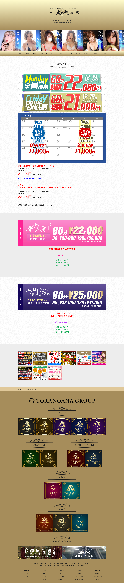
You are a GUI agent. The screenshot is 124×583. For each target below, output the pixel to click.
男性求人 (26, 581)
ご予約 (44, 575)
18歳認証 (27, 569)
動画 (44, 572)
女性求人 (97, 578)
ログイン (62, 575)
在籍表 (80, 569)
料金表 (80, 572)
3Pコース (27, 578)
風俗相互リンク (62, 578)
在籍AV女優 (97, 569)
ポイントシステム (97, 575)
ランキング (62, 572)
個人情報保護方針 (79, 578)
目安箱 (44, 578)
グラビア (26, 572)
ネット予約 (62, 581)
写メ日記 (44, 581)
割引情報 (97, 572)
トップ (44, 569)
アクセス (26, 575)
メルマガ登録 (80, 575)
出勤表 (62, 569)
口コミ (80, 581)
